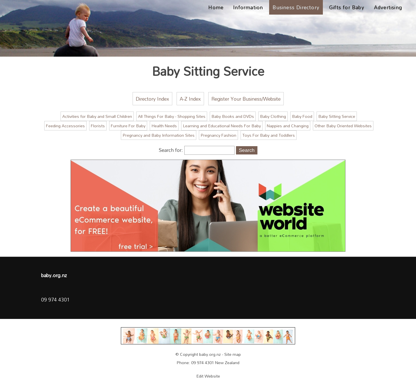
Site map (232, 354)
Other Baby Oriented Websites (343, 126)
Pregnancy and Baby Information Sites (159, 135)
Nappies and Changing (288, 126)
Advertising (388, 7)
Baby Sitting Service (336, 116)
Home (215, 7)
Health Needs (164, 126)
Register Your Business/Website (246, 99)
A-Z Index (190, 99)
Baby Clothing (273, 116)
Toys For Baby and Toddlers (268, 135)
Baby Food (302, 116)
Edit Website (208, 376)
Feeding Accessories (65, 126)
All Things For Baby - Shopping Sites (171, 116)
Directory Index (152, 99)
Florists (98, 126)
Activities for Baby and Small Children (97, 116)
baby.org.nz (210, 354)
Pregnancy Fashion (218, 135)
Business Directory (296, 7)
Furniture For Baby (128, 126)
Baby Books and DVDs (232, 116)
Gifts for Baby (346, 7)
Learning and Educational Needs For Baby (222, 126)
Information (248, 7)
